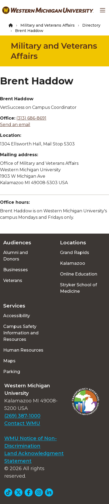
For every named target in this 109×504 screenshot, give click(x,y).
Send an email (15, 124)
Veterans (12, 280)
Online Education (78, 274)
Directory (91, 25)
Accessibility (16, 315)
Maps (9, 360)
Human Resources (23, 350)
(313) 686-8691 (31, 118)
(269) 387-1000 (22, 416)
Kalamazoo (72, 263)
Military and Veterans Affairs (47, 25)
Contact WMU (22, 423)
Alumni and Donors (15, 256)
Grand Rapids (74, 252)
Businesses (15, 269)
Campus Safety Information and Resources (21, 333)
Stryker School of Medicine (78, 288)
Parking (11, 371)
